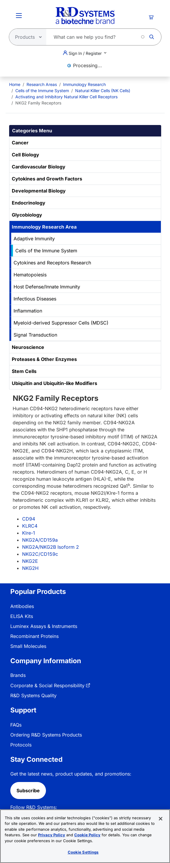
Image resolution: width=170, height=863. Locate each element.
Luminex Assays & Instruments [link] (43, 626)
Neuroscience (28, 347)
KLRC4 (29, 526)
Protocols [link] (21, 745)
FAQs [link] (16, 725)
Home (14, 84)
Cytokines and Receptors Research (52, 263)
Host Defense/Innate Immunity (47, 287)
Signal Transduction (35, 335)
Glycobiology (27, 215)
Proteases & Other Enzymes (44, 359)
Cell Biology (25, 155)
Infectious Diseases (35, 299)
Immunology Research (84, 84)
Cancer (20, 143)
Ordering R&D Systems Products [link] (46, 735)
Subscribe (28, 790)
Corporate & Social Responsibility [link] (47, 685)
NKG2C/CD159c (40, 554)
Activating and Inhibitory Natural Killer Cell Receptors (66, 96)
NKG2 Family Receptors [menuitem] (38, 102)
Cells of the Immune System (42, 90)
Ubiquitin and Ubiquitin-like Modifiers (54, 383)
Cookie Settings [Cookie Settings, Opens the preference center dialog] (83, 852)
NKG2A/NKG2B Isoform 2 (50, 547)
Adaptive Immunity (34, 238)
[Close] (160, 818)
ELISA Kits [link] (21, 616)
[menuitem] (14, 84)
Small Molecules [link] (28, 646)
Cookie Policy (87, 835)
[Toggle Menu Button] (19, 15)
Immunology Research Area (44, 227)
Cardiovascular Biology (38, 167)
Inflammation (28, 311)
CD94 (28, 519)
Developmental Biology (39, 191)
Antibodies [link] (22, 606)
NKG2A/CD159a (40, 540)
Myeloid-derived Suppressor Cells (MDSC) (61, 323)
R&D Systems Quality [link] (33, 695)
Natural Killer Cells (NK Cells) (102, 90)
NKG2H (30, 568)
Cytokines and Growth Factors (47, 179)
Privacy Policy (51, 835)
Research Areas (42, 84)
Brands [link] (18, 675)
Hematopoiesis (30, 275)
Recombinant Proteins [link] (34, 636)
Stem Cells (24, 371)
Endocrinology (28, 203)
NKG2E (30, 561)
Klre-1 (28, 533)
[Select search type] (26, 37)
